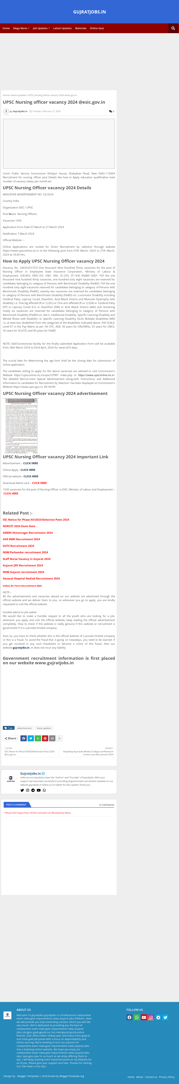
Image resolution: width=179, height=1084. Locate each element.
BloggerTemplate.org (72, 1076)
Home (6, 28)
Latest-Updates (62, 28)
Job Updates (40, 28)
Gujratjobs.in (30, 773)
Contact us (151, 1077)
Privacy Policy (167, 1077)
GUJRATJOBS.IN (89, 12)
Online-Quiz (97, 28)
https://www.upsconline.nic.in (96, 375)
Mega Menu (20, 28)
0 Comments (106, 804)
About (139, 1077)
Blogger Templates (28, 1076)
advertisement (24, 728)
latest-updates (18, 95)
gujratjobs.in (21, 647)
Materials (80, 28)
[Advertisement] (89, 61)
